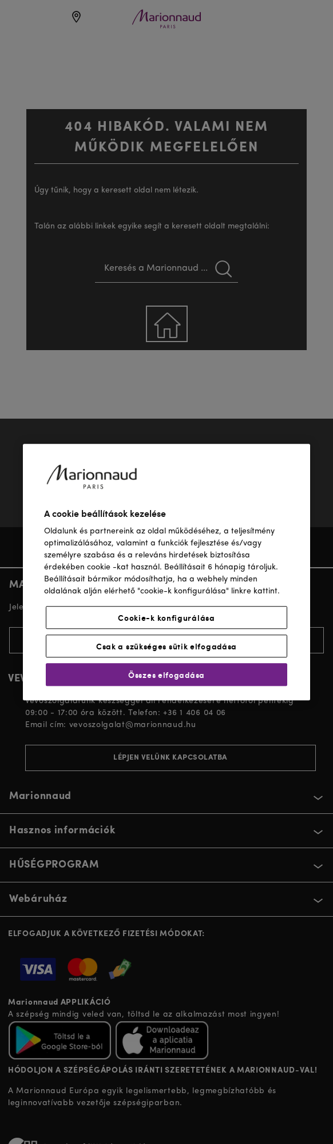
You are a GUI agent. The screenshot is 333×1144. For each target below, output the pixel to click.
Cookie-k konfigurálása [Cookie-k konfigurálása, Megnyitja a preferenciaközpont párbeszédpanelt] (166, 617)
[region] (166, 572)
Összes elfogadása (166, 674)
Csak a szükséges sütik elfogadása (166, 646)
